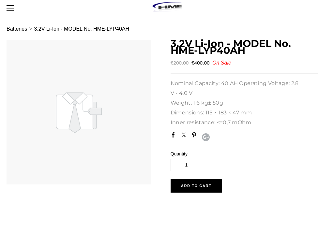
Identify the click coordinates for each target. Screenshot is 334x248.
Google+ (206, 137)
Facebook (174, 136)
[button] (196, 186)
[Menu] (11, 8)
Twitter (185, 136)
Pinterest (195, 136)
